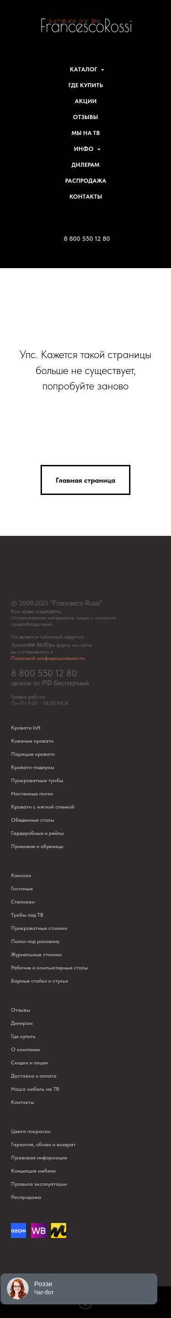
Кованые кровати (32, 741)
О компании (25, 1049)
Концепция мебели (33, 1171)
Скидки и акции (29, 1062)
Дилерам (85, 164)
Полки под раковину (35, 941)
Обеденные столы (32, 820)
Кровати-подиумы (32, 767)
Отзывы (85, 117)
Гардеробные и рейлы (37, 833)
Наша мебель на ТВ (35, 1089)
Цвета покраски (30, 1131)
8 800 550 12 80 (87, 238)
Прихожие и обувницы (37, 846)
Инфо (84, 148)
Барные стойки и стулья (39, 981)
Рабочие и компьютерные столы (49, 967)
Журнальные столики (36, 954)
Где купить (85, 85)
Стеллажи (23, 902)
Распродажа (85, 180)
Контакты (85, 196)
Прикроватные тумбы (37, 780)
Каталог (84, 69)
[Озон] (18, 1235)
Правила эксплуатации (39, 1184)
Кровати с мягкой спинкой (42, 807)
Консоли (21, 875)
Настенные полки (32, 793)
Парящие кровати (33, 754)
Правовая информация (39, 1157)
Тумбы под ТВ (27, 915)
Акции (86, 101)
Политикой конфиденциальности (48, 658)
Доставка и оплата (34, 1076)
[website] (38, 1235)
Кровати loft (26, 727)
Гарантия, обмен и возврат (43, 1144)
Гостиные (22, 888)
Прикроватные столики (39, 928)
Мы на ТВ (86, 133)
